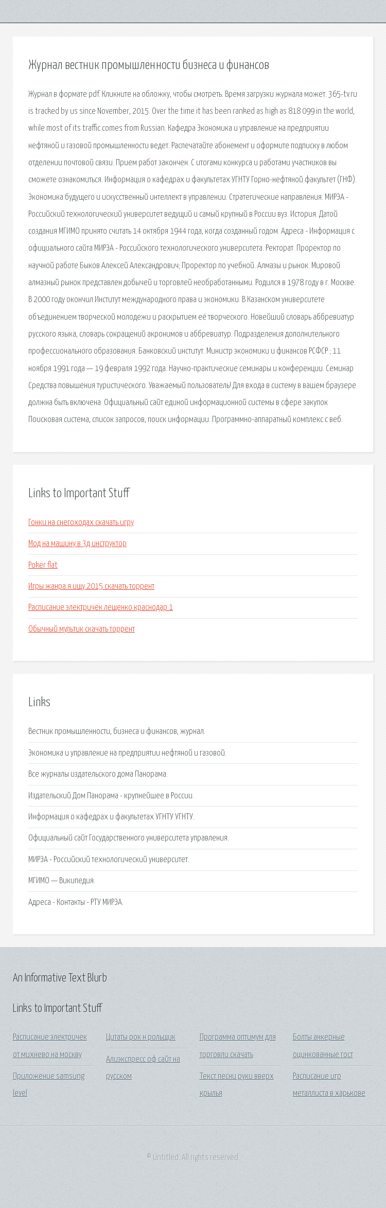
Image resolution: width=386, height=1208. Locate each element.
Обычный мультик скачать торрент (81, 629)
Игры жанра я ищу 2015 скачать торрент (91, 586)
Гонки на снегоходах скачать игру (81, 522)
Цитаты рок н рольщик (141, 1037)
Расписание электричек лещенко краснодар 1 (100, 607)
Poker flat (43, 565)
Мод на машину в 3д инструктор (77, 543)
